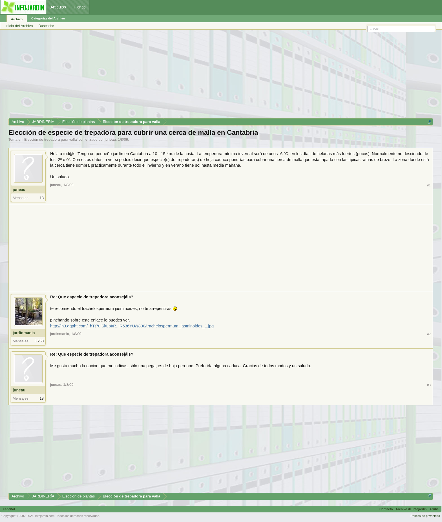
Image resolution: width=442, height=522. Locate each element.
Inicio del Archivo (19, 26)
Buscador (46, 26)
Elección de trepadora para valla (50, 139)
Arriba (434, 509)
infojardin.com (44, 515)
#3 (429, 385)
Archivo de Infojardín (411, 509)
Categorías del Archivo (48, 18)
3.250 (39, 341)
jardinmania (24, 333)
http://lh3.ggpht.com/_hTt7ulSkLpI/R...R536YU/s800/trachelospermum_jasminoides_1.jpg (132, 326)
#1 (429, 185)
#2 (429, 334)
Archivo (17, 19)
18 (42, 198)
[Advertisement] (177, 75)
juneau (110, 139)
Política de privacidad (425, 515)
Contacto (386, 509)
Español (9, 509)
